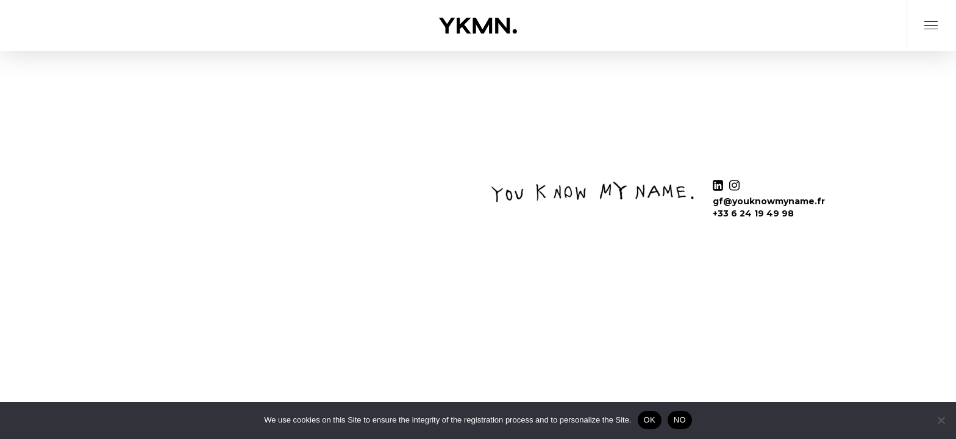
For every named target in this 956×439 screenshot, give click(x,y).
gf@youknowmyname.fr (769, 201)
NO (680, 419)
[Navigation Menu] (931, 41)
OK (649, 419)
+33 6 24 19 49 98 (753, 213)
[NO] (941, 420)
